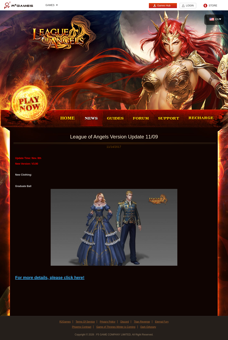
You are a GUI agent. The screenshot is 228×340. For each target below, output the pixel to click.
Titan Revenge (142, 321)
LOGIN (190, 5)
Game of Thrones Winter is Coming (115, 326)
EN (214, 19)
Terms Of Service (85, 321)
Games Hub (161, 5)
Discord (124, 321)
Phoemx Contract (81, 326)
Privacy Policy (107, 321)
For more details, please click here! (49, 277)
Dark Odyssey (148, 326)
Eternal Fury (161, 321)
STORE (213, 5)
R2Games (18, 5)
